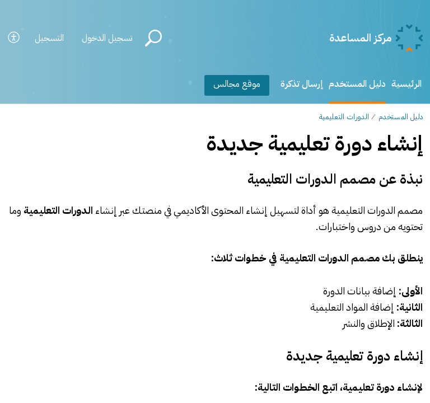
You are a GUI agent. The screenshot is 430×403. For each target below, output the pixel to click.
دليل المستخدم (357, 84)
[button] (14, 38)
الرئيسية (406, 84)
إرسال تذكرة (302, 84)
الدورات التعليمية (344, 116)
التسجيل (49, 38)
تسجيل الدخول (107, 38)
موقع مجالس (236, 84)
